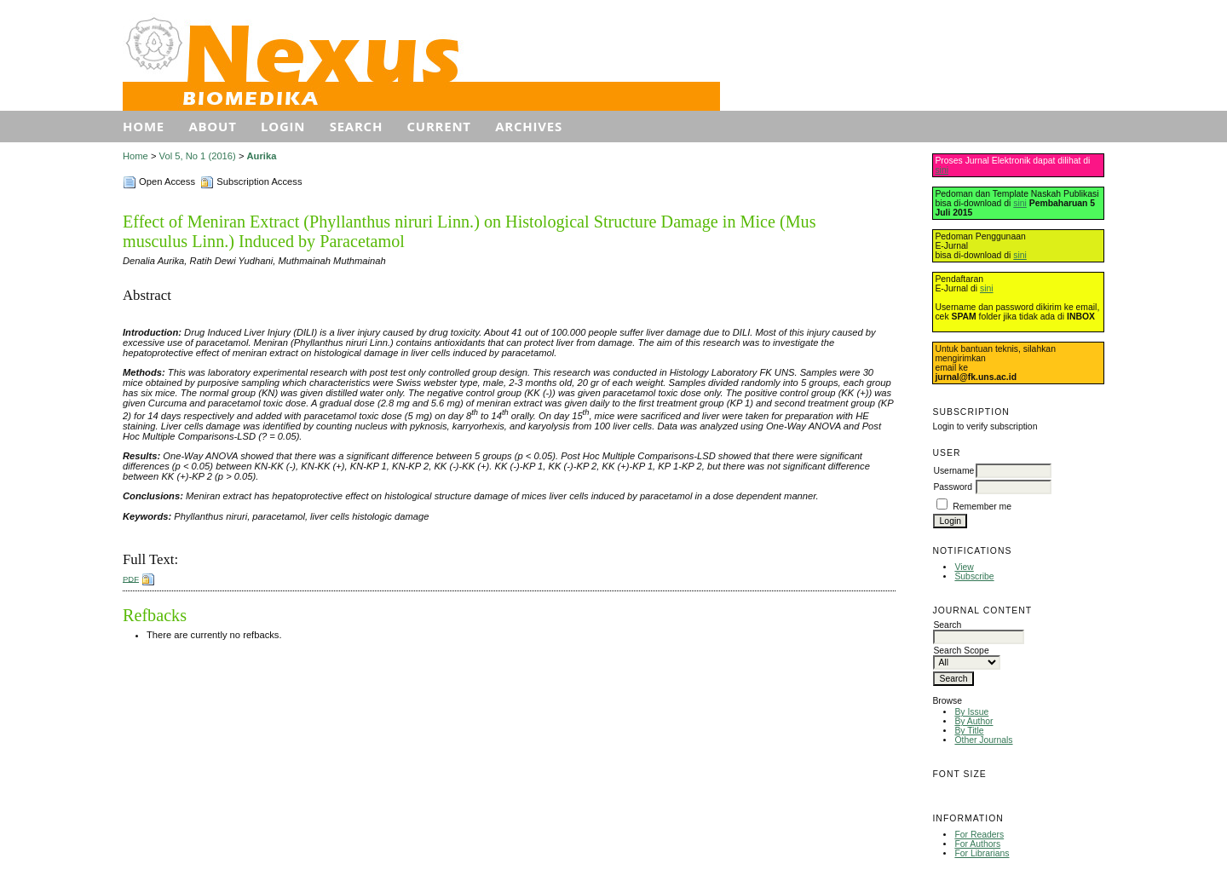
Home (143, 126)
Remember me (982, 506)
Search (356, 126)
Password (952, 487)
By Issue (971, 712)
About (212, 126)
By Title (968, 730)
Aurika (262, 156)
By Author (973, 721)
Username (953, 470)
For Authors (977, 844)
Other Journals (983, 740)
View (963, 567)
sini (941, 170)
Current (439, 126)
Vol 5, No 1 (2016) (197, 156)
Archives (528, 126)
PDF (131, 578)
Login (283, 126)
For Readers (979, 834)
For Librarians (981, 853)
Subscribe (974, 576)
